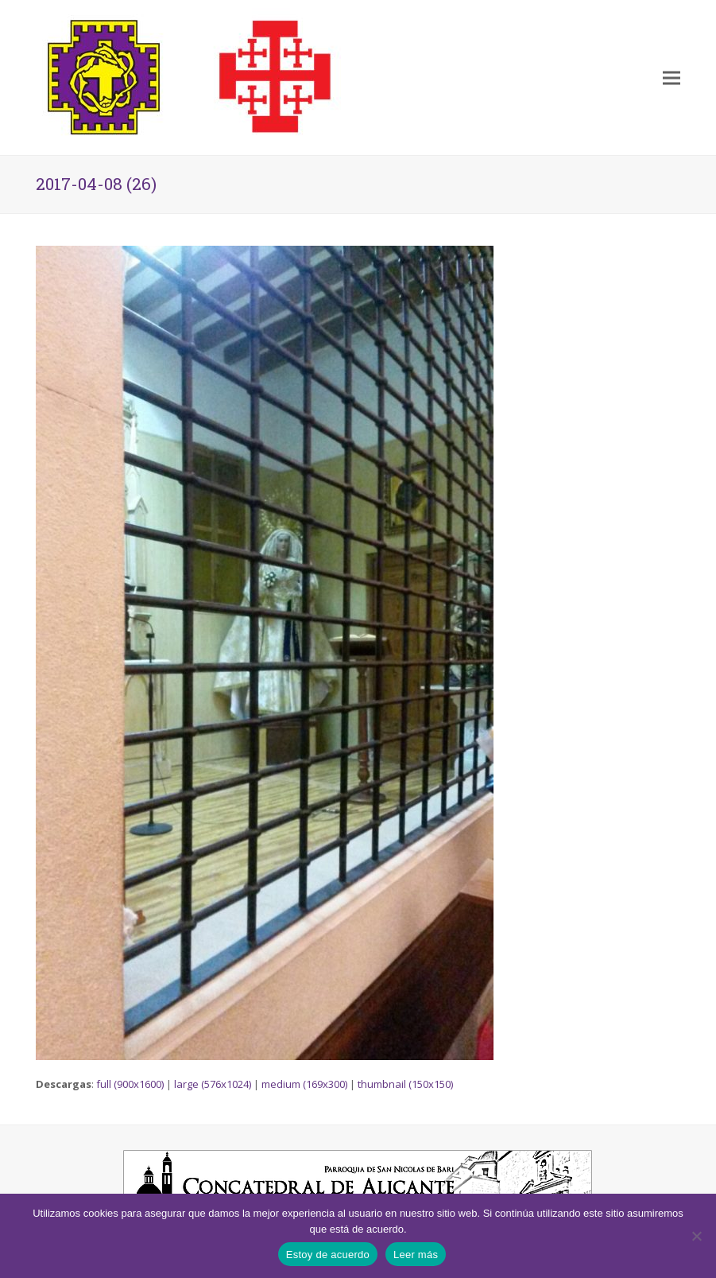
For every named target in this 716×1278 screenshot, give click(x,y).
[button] (671, 77)
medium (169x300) (304, 1084)
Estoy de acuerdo (328, 1255)
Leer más (415, 1255)
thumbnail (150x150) (405, 1084)
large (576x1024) (212, 1084)
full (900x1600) (130, 1084)
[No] (696, 1236)
